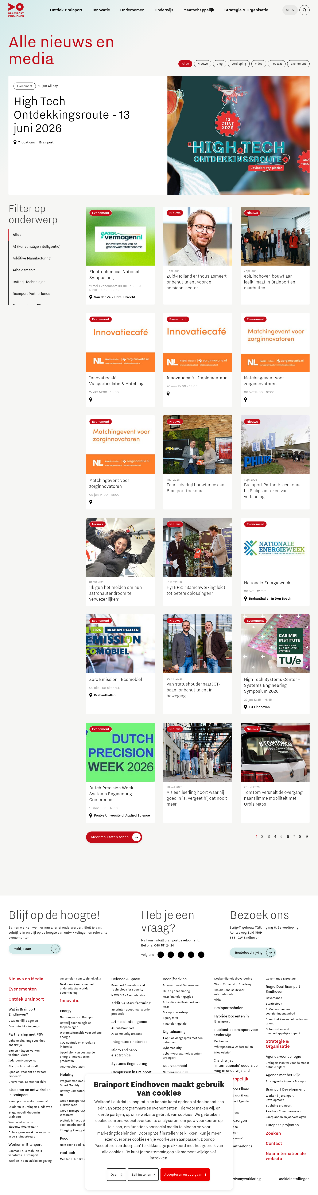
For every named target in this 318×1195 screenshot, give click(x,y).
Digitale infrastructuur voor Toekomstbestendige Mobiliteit (81, 1123)
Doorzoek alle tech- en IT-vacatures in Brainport (25, 1153)
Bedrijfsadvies (175, 979)
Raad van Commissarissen (283, 1111)
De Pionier (221, 1041)
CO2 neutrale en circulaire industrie (77, 1045)
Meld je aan (22, 949)
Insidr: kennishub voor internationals (229, 992)
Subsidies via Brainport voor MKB (182, 1004)
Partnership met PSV (25, 1034)
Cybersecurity (172, 1048)
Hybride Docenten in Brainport (231, 1019)
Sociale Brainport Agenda (231, 1101)
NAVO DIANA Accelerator (128, 995)
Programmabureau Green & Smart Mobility (78, 1083)
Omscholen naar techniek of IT (80, 978)
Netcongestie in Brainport (77, 1017)
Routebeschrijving (249, 952)
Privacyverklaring (246, 1179)
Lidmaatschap (223, 1107)
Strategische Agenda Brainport (286, 1081)
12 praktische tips (226, 1127)
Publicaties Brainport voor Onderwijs (236, 1032)
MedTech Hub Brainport (76, 1159)
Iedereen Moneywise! (23, 1060)
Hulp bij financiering (176, 991)
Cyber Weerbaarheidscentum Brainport (182, 1056)
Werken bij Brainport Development (280, 1098)
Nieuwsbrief (222, 1052)
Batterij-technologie (29, 282)
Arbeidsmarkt (24, 270)
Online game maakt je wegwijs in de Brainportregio (29, 1134)
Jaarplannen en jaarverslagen (286, 1117)
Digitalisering (174, 1032)
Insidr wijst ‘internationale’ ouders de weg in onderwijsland (236, 1066)
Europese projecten (282, 1125)
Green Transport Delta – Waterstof (76, 1113)
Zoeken (273, 1133)
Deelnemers (222, 1152)
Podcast (276, 63)
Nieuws (203, 63)
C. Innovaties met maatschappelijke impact (283, 1031)
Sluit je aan (221, 1158)
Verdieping (239, 63)
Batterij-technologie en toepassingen (76, 1025)
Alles (185, 63)
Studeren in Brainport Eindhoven (30, 1107)
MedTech (67, 1153)
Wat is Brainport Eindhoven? (21, 1012)
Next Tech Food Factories (77, 1145)
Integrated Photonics (129, 1042)
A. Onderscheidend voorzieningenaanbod (280, 1011)
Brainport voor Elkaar (231, 1089)
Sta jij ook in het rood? (23, 1066)
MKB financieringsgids (178, 997)
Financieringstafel (175, 1023)
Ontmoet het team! (72, 1066)
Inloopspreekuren (226, 1132)
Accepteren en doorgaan (183, 1174)
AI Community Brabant (126, 1034)
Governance (274, 998)
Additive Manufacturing (32, 258)
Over (114, 1174)
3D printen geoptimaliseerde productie (130, 1012)
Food (64, 1138)
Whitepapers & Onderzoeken (233, 1047)
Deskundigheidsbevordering (233, 978)
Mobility (67, 1075)
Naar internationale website (286, 1156)
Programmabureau (227, 1112)
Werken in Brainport (25, 1145)
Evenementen (22, 989)
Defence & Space (125, 979)
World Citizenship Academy (232, 984)
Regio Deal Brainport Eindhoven (283, 989)
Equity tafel (170, 1018)
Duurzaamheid (175, 1066)
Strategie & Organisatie (278, 1044)
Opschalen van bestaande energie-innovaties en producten (77, 1057)
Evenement (298, 63)
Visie (217, 1000)
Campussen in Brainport (131, 1072)
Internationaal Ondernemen (181, 985)
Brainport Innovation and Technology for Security (128, 987)
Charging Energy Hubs (75, 1130)
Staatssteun (274, 1003)
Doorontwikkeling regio (24, 1026)
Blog (220, 63)
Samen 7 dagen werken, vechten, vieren (24, 1053)
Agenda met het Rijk (283, 1075)
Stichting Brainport (278, 1105)
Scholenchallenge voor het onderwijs (26, 1043)
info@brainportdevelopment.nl (178, 940)
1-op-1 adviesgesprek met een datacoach (183, 1040)
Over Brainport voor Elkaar (232, 1095)
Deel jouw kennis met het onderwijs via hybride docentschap (77, 988)
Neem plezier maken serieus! (28, 1101)
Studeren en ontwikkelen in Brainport (29, 1092)
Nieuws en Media (25, 979)
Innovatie (70, 1000)
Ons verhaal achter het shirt (27, 1082)
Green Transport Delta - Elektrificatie (75, 1103)
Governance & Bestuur (281, 978)
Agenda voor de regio (283, 1057)
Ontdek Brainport (26, 999)
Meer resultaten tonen (110, 837)
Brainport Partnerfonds (31, 294)
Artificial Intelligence (129, 1022)
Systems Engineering (129, 1064)
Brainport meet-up (175, 1012)
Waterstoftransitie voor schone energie (81, 1035)
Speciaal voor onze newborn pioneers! (27, 1074)
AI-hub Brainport (122, 1028)
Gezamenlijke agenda (23, 1021)
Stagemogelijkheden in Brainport (24, 1115)
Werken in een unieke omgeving (30, 1161)
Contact (274, 1143)
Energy (65, 1011)
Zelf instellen (141, 1174)
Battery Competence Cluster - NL (80, 1093)
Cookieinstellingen (294, 1179)
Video (259, 63)
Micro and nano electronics (124, 1052)
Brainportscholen (228, 1008)
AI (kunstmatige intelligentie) (37, 247)
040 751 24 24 (164, 945)
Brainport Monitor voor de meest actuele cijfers (287, 1065)
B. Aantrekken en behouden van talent (287, 1021)
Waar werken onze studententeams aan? (23, 1124)
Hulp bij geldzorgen (230, 1121)
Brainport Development (285, 1089)
